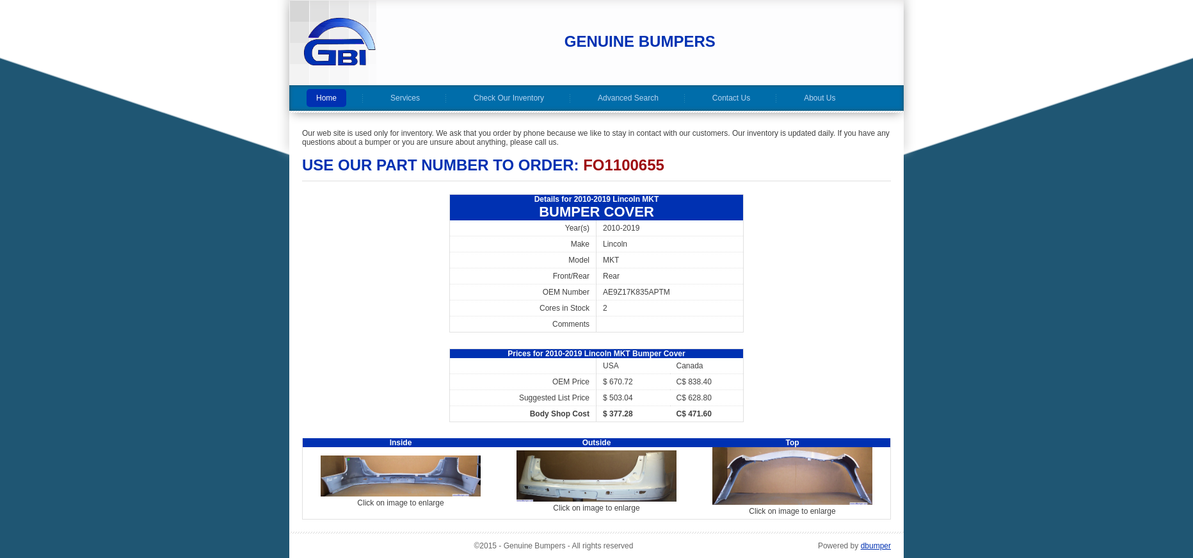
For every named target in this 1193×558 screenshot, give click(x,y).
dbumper (876, 545)
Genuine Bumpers (640, 41)
